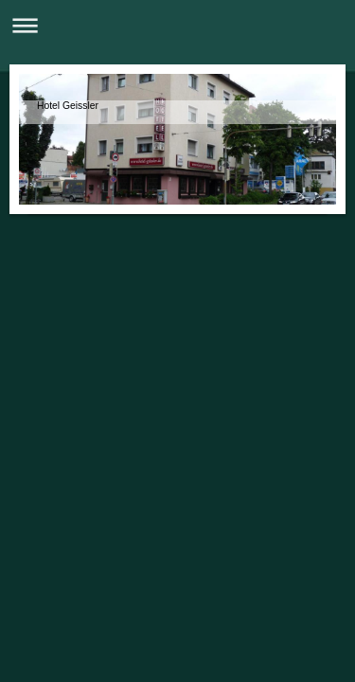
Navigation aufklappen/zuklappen (177, 25)
